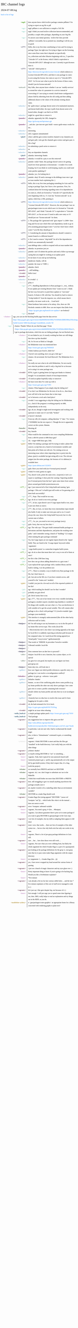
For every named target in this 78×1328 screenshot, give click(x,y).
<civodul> (22, 273)
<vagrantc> (21, 720)
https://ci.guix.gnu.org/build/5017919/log (42, 707)
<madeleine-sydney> (18, 902)
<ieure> (23, 757)
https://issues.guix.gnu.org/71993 (39, 385)
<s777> (23, 47)
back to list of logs (7, 15)
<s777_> (23, 487)
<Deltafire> (21, 676)
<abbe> (23, 654)
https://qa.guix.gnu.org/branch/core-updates (44, 310)
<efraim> (22, 769)
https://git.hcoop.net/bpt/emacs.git (40, 121)
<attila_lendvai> (20, 713)
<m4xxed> (22, 87)
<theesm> (22, 283)
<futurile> (22, 428)
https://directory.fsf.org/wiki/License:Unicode (44, 72)
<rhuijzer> (22, 623)
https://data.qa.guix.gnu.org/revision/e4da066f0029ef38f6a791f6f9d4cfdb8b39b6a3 (44, 329)
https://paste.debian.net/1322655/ (39, 465)
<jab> (24, 561)
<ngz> (23, 28)
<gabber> (22, 670)
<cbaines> (7, 317)
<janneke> (22, 118)
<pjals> (23, 444)
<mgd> (23, 22)
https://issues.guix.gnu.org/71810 (61, 713)
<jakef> (23, 137)
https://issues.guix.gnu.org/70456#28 (41, 348)
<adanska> (22, 106)
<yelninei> (22, 741)
